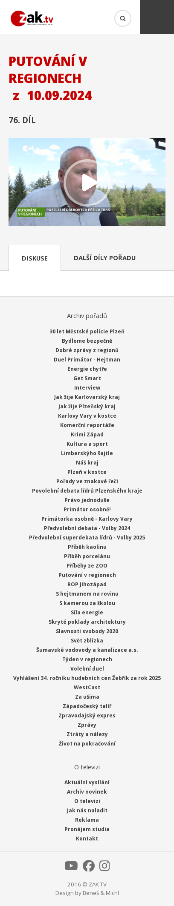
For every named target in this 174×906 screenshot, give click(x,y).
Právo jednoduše (87, 500)
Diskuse (35, 258)
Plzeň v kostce (87, 472)
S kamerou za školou (87, 603)
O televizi (87, 801)
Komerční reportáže (87, 425)
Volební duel (87, 668)
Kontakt (87, 838)
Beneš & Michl (101, 893)
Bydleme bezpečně (87, 340)
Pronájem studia (87, 829)
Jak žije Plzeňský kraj (87, 406)
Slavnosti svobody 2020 (87, 631)
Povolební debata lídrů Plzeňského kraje (87, 490)
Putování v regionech (87, 575)
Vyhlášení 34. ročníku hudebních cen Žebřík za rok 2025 (87, 678)
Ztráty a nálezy (87, 734)
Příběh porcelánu (87, 556)
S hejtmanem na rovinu (87, 593)
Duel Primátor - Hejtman (87, 359)
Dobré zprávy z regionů (87, 350)
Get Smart (87, 378)
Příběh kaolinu (87, 546)
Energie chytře (87, 369)
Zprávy (87, 724)
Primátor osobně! (87, 509)
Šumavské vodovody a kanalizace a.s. (87, 650)
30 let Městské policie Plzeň (87, 331)
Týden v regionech (87, 659)
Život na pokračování (87, 743)
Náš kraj (87, 462)
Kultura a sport (87, 443)
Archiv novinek (87, 791)
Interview (87, 387)
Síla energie (87, 612)
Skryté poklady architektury (87, 621)
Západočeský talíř (87, 706)
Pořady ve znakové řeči (87, 481)
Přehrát (87, 183)
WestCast (87, 687)
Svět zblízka (87, 640)
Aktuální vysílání (87, 782)
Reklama (87, 819)
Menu (157, 17)
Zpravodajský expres (87, 715)
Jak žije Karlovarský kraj (87, 397)
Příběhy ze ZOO (87, 565)
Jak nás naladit (87, 810)
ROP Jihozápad (87, 584)
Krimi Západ (87, 434)
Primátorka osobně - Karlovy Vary (87, 518)
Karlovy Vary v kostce (87, 415)
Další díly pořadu (105, 257)
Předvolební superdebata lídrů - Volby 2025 (87, 537)
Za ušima (87, 696)
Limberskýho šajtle (87, 453)
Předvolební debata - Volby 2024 (87, 528)
